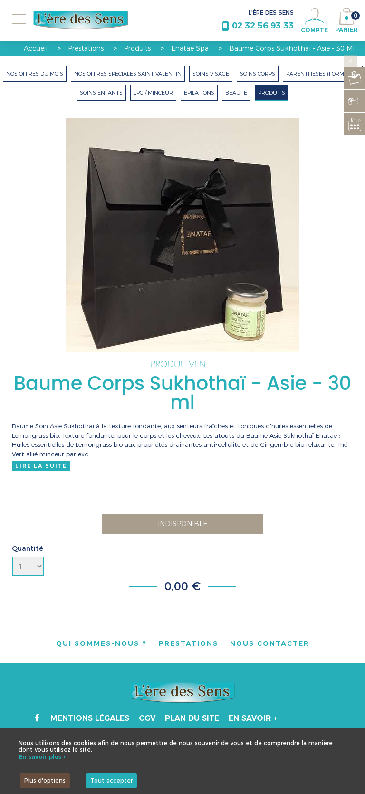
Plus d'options (45, 780)
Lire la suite (41, 466)
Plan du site (192, 718)
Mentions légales (89, 718)
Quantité (27, 548)
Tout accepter (111, 780)
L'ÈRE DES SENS (271, 12)
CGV (147, 718)
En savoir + (253, 718)
